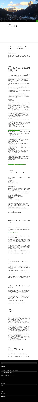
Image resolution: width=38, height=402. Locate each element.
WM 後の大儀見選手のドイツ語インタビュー (19, 221)
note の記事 (12, 26)
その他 (9, 170)
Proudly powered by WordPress (5, 400)
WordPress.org (3, 396)
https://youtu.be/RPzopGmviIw (13, 232)
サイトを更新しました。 (16, 349)
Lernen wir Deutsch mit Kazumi (7, 20)
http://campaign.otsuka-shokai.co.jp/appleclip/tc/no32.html (17, 59)
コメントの (3, 394)
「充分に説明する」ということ (19, 286)
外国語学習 (9, 24)
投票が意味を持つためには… (18, 261)
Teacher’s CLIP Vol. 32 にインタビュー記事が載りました (19, 47)
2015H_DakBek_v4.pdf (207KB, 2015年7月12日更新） (17, 164)
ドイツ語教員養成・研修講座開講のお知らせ (19, 69)
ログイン (2, 391)
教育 (11, 66)
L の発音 (11, 311)
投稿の (3, 393)
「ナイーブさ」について (16, 172)
